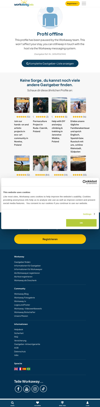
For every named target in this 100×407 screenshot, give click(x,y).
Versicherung (20, 340)
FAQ (16, 336)
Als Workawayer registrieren (27, 273)
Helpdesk (18, 329)
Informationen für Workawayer (28, 269)
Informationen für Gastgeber (27, 265)
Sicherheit (19, 333)
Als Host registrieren (23, 276)
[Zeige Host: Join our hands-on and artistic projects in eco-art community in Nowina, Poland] (22, 105)
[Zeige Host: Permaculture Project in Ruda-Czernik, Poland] (40, 105)
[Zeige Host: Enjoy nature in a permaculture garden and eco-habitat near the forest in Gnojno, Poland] (22, 163)
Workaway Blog (21, 294)
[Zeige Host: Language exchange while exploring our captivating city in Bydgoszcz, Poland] (59, 163)
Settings (87, 214)
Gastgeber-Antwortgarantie (27, 344)
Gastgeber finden (22, 262)
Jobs (16, 355)
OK (81, 223)
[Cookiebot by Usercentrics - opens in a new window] (84, 182)
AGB (16, 347)
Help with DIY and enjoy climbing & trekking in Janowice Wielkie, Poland (58, 131)
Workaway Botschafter (24, 312)
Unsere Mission (21, 316)
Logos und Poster (22, 304)
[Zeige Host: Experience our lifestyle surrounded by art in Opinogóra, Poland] (40, 163)
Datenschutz (20, 351)
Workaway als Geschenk (25, 280)
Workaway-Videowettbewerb (28, 308)
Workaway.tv (20, 301)
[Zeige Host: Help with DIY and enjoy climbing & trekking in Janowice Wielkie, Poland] (59, 105)
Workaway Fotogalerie (24, 297)
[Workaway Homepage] (24, 3)
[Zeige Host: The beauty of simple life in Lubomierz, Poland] (78, 163)
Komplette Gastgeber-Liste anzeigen (50, 63)
